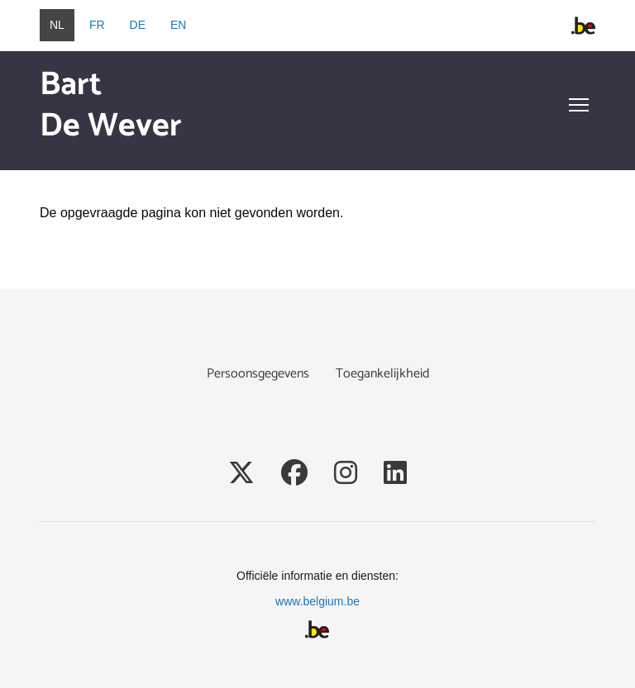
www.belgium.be (317, 601)
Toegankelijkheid (382, 374)
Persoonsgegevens (258, 374)
